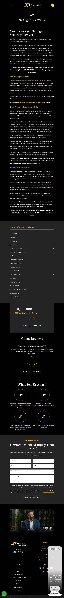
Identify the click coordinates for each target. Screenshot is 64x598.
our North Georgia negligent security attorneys (31, 102)
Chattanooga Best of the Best (18, 577)
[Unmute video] (36, 548)
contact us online (27, 213)
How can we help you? (15, 476)
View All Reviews (32, 371)
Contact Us (18, 590)
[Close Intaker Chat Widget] (59, 548)
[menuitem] (32, 233)
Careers (18, 584)
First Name (13, 460)
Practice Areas (18, 574)
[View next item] (35, 319)
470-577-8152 (18, 552)
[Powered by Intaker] (50, 594)
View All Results (32, 326)
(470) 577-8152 (28, 70)
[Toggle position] (55, 548)
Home (18, 568)
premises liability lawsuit (34, 80)
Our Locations (18, 587)
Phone (11, 465)
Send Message (32, 497)
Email (34, 465)
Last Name (35, 460)
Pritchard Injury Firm (16, 59)
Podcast (18, 580)
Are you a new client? (15, 470)
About (18, 571)
